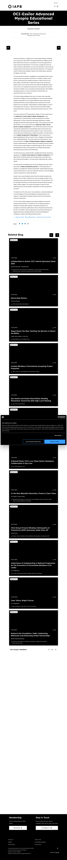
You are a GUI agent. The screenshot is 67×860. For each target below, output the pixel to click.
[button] (56, 3)
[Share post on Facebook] (20, 224)
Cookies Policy (11, 844)
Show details (57, 435)
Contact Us (10, 839)
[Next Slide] (59, 48)
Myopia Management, (30, 217)
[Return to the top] (57, 848)
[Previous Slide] (8, 48)
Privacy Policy (38, 844)
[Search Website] (55, 6)
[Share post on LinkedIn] (26, 224)
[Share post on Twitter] (23, 224)
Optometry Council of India (44, 217)
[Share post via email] (28, 224)
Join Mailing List (46, 828)
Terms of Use (38, 839)
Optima (57, 852)
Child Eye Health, (19, 217)
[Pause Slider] (52, 650)
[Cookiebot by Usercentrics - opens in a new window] (58, 417)
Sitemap (10, 842)
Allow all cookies (54, 441)
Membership (18, 828)
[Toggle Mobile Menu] (57, 6)
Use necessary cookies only (33, 441)
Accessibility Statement (40, 842)
